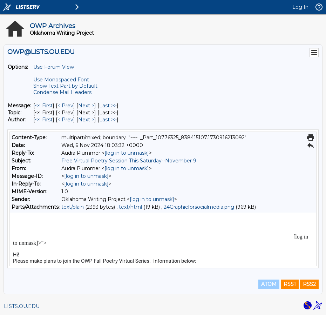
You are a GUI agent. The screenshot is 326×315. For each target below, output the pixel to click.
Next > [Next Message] (86, 105)
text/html (130, 207)
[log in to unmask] (126, 153)
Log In (300, 7)
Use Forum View (53, 67)
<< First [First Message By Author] (44, 119)
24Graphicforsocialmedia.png (199, 207)
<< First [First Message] (44, 105)
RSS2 (309, 284)
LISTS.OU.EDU (22, 306)
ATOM (269, 284)
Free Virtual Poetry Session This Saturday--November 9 (128, 161)
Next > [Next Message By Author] (86, 119)
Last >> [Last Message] (108, 105)
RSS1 (290, 284)
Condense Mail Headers (62, 92)
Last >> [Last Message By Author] (108, 119)
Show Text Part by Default (65, 86)
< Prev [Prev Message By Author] (65, 119)
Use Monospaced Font (61, 79)
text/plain (72, 207)
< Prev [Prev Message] (65, 105)
